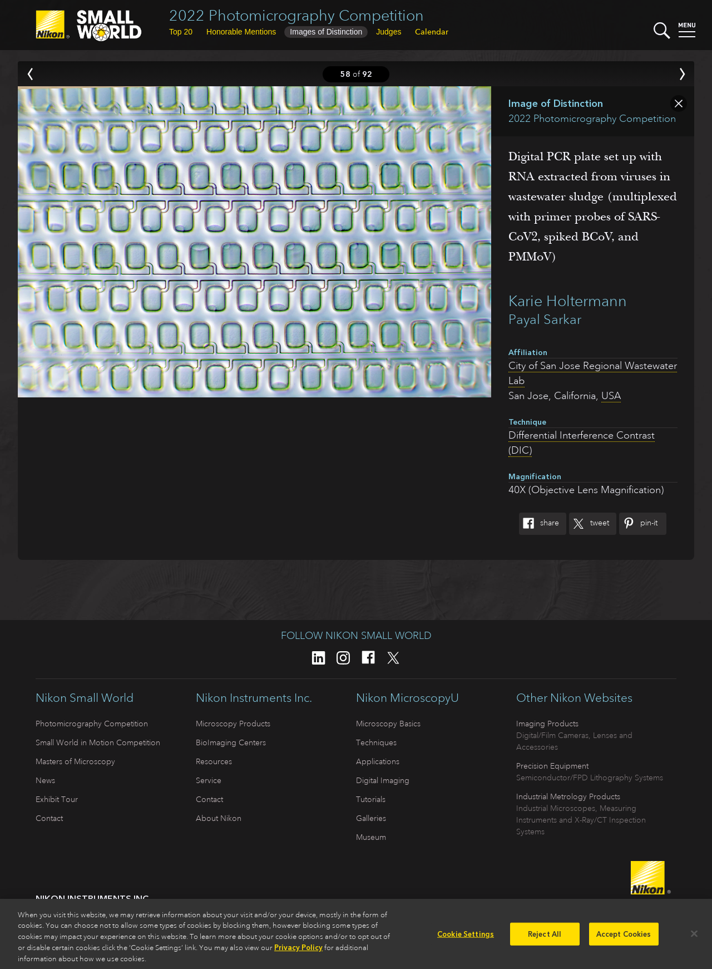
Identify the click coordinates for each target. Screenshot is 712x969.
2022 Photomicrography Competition (296, 15)
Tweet (589, 524)
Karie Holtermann (567, 301)
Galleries (371, 818)
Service (208, 780)
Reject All (544, 938)
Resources (214, 761)
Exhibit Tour (57, 799)
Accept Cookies (623, 938)
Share (539, 524)
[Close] (694, 938)
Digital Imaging (382, 780)
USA (611, 396)
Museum (371, 837)
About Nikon (218, 818)
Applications (377, 761)
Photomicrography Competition (92, 724)
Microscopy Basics (388, 724)
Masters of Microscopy (75, 761)
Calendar (431, 32)
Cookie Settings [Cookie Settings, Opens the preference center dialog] (465, 938)
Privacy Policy (298, 952)
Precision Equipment (552, 766)
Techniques (376, 742)
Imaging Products (547, 724)
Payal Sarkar (544, 319)
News (45, 780)
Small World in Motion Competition (98, 742)
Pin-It (638, 524)
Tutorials (370, 799)
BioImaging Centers (231, 742)
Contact (49, 818)
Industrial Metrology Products (568, 796)
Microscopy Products (233, 724)
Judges (388, 31)
